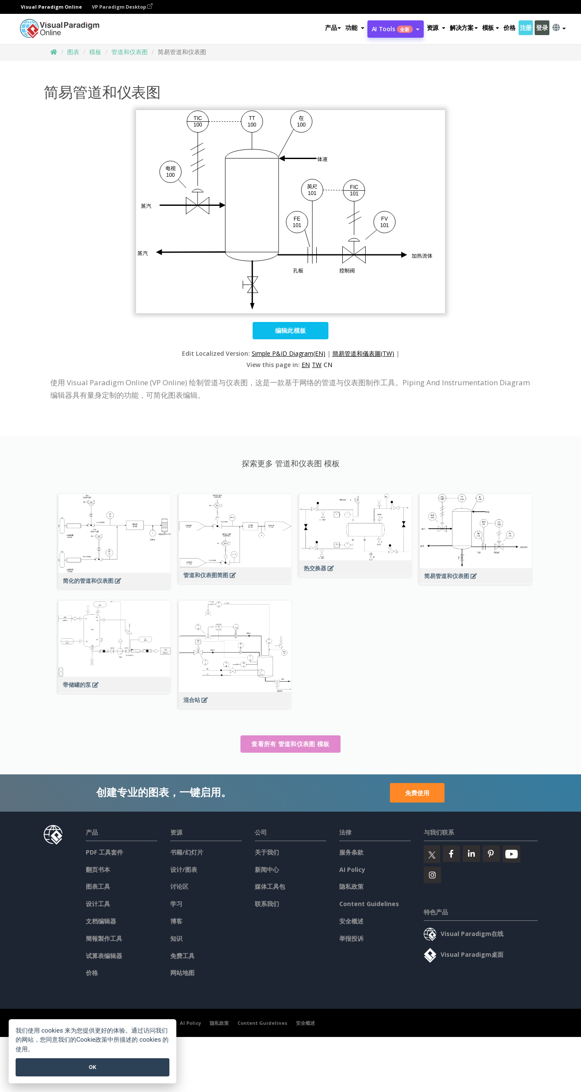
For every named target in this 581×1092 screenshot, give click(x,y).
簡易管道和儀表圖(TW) (363, 353)
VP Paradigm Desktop (122, 6)
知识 (176, 938)
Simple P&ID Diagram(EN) (288, 353)
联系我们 (267, 904)
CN (328, 365)
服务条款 (351, 852)
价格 (509, 27)
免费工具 (182, 956)
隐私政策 (351, 886)
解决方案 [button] (464, 27)
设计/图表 (183, 869)
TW (316, 365)
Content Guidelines (369, 904)
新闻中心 (267, 869)
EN (306, 365)
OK (92, 1067)
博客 (176, 921)
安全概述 (351, 921)
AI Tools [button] (395, 29)
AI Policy (352, 869)
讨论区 (179, 886)
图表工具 (98, 886)
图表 (73, 52)
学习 (176, 904)
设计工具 (98, 904)
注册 (526, 27)
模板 (95, 52)
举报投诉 (351, 938)
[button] (354, 27)
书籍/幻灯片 (186, 852)
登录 (542, 27)
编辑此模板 (290, 330)
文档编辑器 (101, 921)
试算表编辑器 (104, 956)
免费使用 (417, 793)
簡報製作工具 (104, 938)
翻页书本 (98, 869)
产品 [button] (333, 27)
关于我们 (267, 852)
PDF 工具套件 (104, 852)
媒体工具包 (270, 886)
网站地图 (182, 972)
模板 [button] (490, 27)
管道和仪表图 (129, 52)
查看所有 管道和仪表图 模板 (290, 744)
